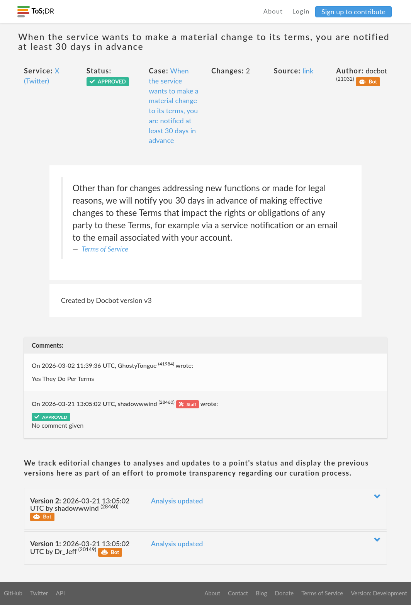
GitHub (13, 593)
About (273, 11)
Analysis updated (177, 500)
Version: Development (379, 593)
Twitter (39, 593)
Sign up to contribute (353, 11)
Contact (238, 593)
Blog (261, 593)
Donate (284, 593)
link (307, 70)
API (60, 593)
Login (301, 11)
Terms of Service (105, 249)
